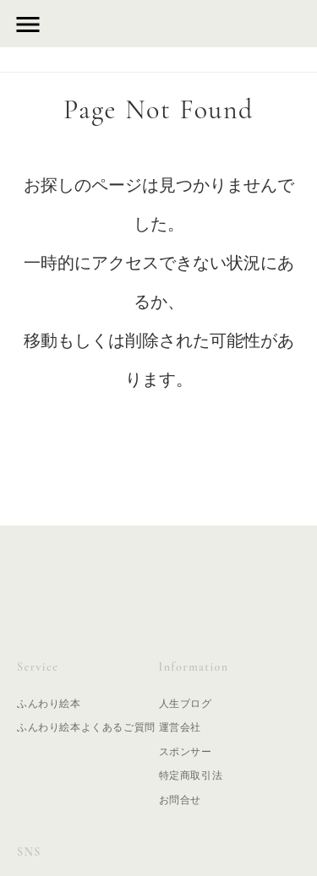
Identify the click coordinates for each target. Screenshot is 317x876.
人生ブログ (185, 704)
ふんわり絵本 (49, 704)
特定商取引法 (191, 775)
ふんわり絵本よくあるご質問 (86, 727)
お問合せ (180, 800)
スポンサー (185, 752)
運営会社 (180, 727)
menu (28, 24)
